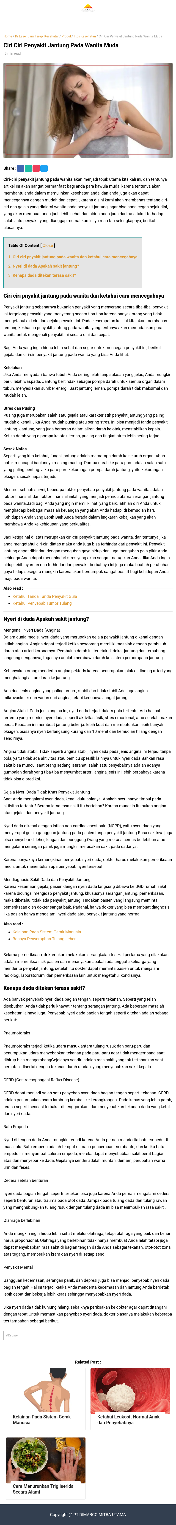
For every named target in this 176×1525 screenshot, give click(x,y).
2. (43, 266)
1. (73, 256)
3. (42, 275)
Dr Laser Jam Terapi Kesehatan (37, 36)
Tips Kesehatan (85, 36)
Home (7, 36)
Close (48, 245)
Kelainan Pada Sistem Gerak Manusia (47, 931)
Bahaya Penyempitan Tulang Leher (44, 938)
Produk (67, 36)
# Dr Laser (12, 1335)
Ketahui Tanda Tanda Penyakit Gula (45, 596)
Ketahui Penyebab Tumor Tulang (42, 603)
